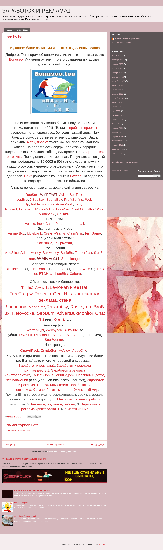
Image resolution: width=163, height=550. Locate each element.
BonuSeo (63, 209)
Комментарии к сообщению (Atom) (62, 452)
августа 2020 (117, 102)
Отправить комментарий (19, 430)
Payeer (75, 176)
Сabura (75, 274)
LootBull (60, 269)
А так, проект (37, 142)
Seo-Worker (54, 340)
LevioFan (59, 287)
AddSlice (12, 253)
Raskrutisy (57, 306)
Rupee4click (44, 209)
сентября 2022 (118, 81)
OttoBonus (42, 335)
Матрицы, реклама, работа (78, 399)
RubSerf (32, 195)
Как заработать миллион (52, 390)
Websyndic (54, 330)
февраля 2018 (118, 141)
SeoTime (76, 195)
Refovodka (23, 313)
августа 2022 (117, 85)
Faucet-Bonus (42, 375)
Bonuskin (26, 209)
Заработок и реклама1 (37, 365)
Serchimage (70, 259)
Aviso (63, 195)
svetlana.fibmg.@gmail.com (127, 39)
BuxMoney (51, 253)
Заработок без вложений (25, 516)
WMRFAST (48, 195)
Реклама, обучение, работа (53, 404)
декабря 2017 (118, 149)
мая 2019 (116, 124)
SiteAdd (58, 335)
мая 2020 (116, 111)
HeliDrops (38, 269)
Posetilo (43, 293)
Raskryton (80, 306)
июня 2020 (116, 107)
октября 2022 (118, 77)
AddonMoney (30, 253)
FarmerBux (16, 233)
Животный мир (86, 390)
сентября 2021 (118, 98)
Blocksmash (15, 269)
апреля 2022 (117, 94)
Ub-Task (63, 214)
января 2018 (117, 145)
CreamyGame (54, 233)
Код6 (60, 319)
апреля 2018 (117, 136)
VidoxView (47, 214)
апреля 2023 (117, 64)
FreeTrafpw (21, 293)
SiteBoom (74, 335)
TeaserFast (83, 253)
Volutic (30, 224)
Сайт (28, 176)
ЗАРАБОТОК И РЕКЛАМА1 (36, 11)
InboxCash (45, 224)
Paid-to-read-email (69, 224)
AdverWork (64, 204)
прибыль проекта (83, 128)
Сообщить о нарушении (125, 162)
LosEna (22, 199)
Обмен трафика (21, 503)
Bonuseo (16, 59)
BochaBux (54, 199)
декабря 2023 (118, 60)
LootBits (61, 274)
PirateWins (81, 269)
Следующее (11, 444)
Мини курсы (64, 375)
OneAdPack (29, 350)
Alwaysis (42, 288)
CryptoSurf (49, 350)
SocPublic (44, 243)
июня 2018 (116, 132)
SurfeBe (67, 253)
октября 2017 (118, 153)
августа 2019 (117, 119)
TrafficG (27, 288)
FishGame (93, 233)
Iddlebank (34, 233)
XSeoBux (37, 199)
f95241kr (25, 335)
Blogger (101, 544)
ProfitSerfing (73, 199)
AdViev (64, 350)
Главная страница (54, 444)
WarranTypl (35, 330)
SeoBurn (46, 313)
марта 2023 (117, 68)
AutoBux (71, 330)
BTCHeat (46, 274)
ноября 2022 (117, 73)
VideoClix (79, 350)
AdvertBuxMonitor (75, 313)
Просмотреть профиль (122, 43)
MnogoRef (37, 307)
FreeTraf (78, 287)
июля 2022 (116, 90)
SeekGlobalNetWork (87, 209)
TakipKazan (63, 243)
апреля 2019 (117, 128)
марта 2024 (117, 56)
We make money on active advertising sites (25, 459)
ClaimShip (75, 233)
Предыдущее (98, 444)
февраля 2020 (118, 115)
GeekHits (62, 293)
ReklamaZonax (42, 204)
